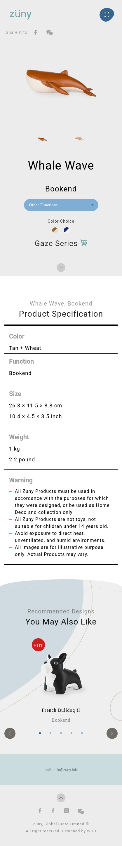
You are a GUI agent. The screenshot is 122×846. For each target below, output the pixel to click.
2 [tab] (50, 733)
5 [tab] (82, 733)
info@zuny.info (66, 770)
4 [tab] (71, 733)
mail (47, 770)
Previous (9, 733)
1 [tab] (40, 733)
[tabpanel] (61, 681)
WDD (91, 831)
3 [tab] (61, 733)
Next (112, 733)
